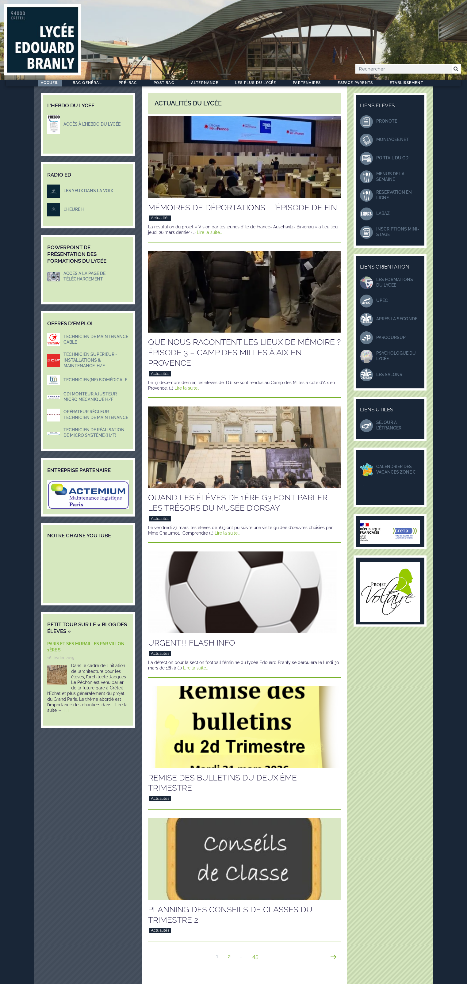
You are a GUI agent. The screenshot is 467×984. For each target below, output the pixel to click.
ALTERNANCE (206, 83)
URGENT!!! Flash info (191, 642)
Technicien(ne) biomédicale (95, 379)
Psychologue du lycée (396, 356)
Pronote (386, 121)
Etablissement (408, 83)
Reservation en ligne (394, 195)
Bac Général (89, 83)
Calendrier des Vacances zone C (396, 469)
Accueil (50, 83)
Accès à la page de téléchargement (84, 276)
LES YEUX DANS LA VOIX (88, 190)
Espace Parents (357, 83)
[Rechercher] (456, 69)
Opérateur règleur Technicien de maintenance (95, 414)
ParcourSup (391, 337)
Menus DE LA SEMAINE (390, 176)
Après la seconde (396, 318)
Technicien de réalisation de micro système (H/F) (93, 432)
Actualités (160, 217)
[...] (66, 710)
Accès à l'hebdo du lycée (92, 124)
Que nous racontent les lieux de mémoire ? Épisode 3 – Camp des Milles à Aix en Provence (244, 353)
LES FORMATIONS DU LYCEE (394, 282)
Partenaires (308, 83)
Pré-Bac (129, 83)
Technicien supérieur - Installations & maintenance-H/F (90, 360)
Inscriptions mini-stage (397, 232)
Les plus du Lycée (257, 83)
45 (257, 954)
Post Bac (165, 83)
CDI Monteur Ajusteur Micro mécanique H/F (90, 396)
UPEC (382, 300)
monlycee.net (392, 139)
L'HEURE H (73, 209)
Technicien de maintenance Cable (95, 339)
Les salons (389, 374)
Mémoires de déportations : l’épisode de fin (242, 207)
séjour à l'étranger (388, 425)
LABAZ (383, 213)
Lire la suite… (209, 232)
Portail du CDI (393, 157)
